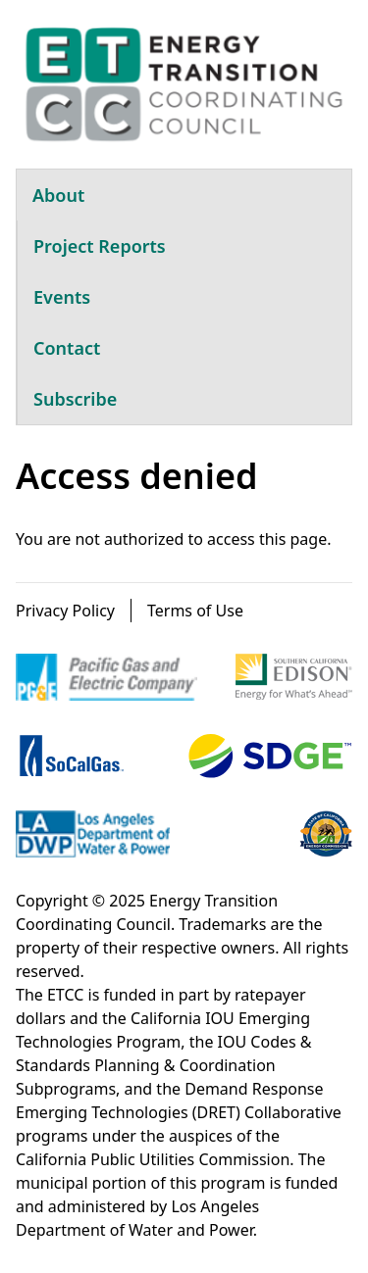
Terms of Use (195, 610)
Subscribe (75, 399)
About (58, 195)
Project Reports (99, 246)
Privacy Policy (65, 610)
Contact (66, 348)
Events (61, 297)
